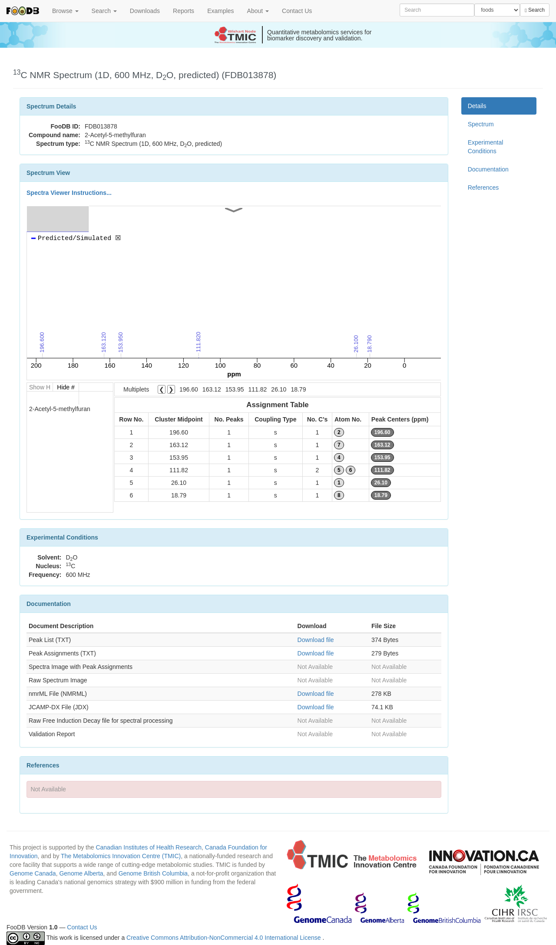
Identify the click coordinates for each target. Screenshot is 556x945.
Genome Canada (33, 873)
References (483, 187)
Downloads (145, 10)
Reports (183, 10)
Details (477, 105)
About (258, 10)
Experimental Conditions (485, 147)
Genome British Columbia (153, 873)
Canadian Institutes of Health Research (149, 847)
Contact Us (297, 10)
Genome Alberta (81, 873)
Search (104, 10)
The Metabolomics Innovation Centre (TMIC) (121, 856)
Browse (65, 10)
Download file (316, 639)
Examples (220, 10)
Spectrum (481, 124)
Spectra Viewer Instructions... (69, 192)
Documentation (488, 169)
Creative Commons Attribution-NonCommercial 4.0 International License (224, 937)
